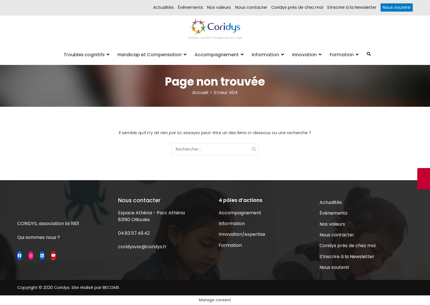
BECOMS (111, 287)
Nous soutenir (397, 7)
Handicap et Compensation (150, 54)
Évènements (190, 7)
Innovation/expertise (242, 234)
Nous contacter (251, 7)
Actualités (163, 7)
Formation (342, 54)
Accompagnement (217, 54)
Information (265, 54)
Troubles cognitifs (84, 54)
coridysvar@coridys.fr (142, 246)
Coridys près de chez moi (297, 7)
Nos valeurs (219, 7)
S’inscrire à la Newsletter (351, 7)
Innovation (304, 54)
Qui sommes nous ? (38, 237)
